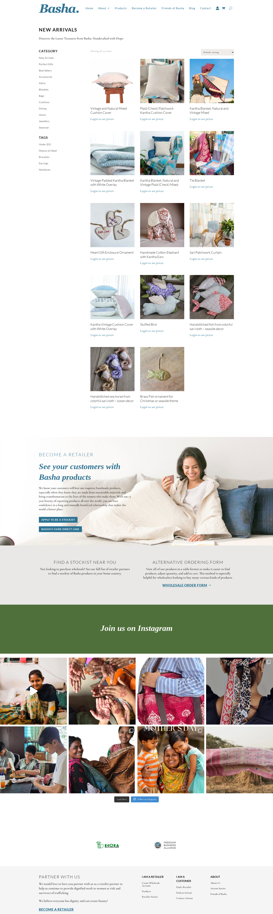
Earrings (43, 163)
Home (89, 8)
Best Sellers (45, 70)
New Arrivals (46, 57)
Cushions (44, 102)
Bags (41, 95)
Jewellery (44, 121)
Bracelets (44, 156)
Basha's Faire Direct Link (60, 529)
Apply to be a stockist (58, 519)
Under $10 (45, 144)
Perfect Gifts (46, 64)
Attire (42, 83)
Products (121, 8)
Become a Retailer (144, 8)
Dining (42, 108)
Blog (192, 8)
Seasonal (44, 127)
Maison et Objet (48, 150)
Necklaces (44, 169)
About (102, 8)
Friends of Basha (173, 8)
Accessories (45, 76)
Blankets (43, 89)
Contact (205, 8)
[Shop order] (217, 52)
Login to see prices (102, 119)
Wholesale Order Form (184, 585)
